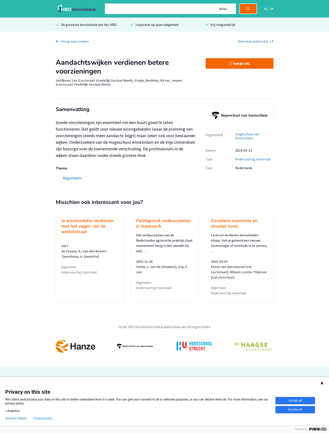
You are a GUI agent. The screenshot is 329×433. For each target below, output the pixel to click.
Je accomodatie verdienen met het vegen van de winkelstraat (87, 226)
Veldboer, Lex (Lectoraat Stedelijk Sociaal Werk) (94, 80)
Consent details (16, 418)
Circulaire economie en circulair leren (234, 223)
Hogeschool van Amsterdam (247, 136)
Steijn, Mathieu (146, 80)
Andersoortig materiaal (253, 159)
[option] (164, 346)
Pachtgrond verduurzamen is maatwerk (163, 223)
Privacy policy (43, 418)
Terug (75, 41)
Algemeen (69, 267)
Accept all (295, 400)
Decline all (295, 409)
